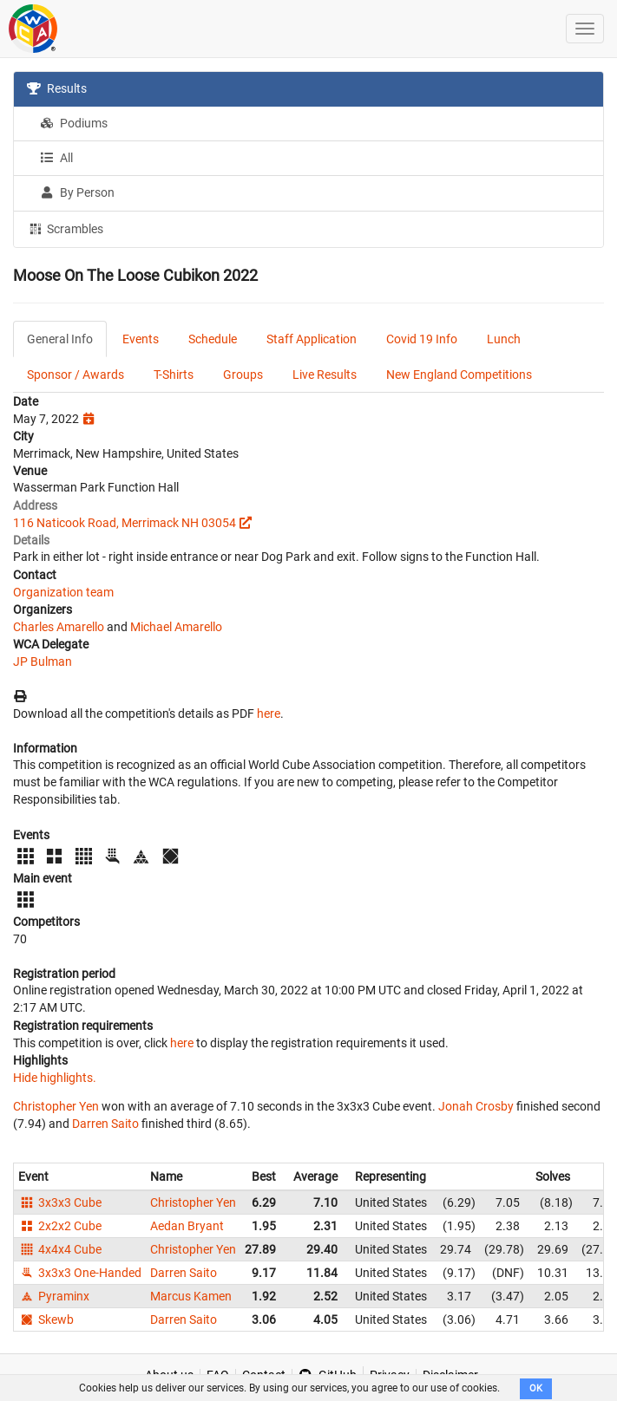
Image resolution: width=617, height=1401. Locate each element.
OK (535, 1388)
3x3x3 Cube (60, 1202)
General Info (60, 339)
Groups (243, 374)
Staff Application (311, 339)
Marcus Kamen (191, 1296)
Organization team (63, 592)
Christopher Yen (56, 1106)
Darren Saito (105, 1124)
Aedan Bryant (187, 1226)
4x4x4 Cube (60, 1249)
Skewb (46, 1319)
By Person (77, 192)
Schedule (212, 339)
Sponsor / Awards (75, 374)
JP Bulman (42, 661)
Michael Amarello (176, 627)
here (268, 713)
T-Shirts (174, 374)
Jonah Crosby (476, 1106)
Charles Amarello (58, 627)
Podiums (74, 123)
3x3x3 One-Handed (79, 1273)
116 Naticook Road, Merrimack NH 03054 (124, 523)
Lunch (504, 339)
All (56, 158)
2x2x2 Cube (60, 1226)
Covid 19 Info (421, 339)
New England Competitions (459, 374)
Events (140, 339)
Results (57, 88)
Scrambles (65, 228)
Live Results (324, 374)
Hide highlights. (54, 1078)
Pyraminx (53, 1296)
